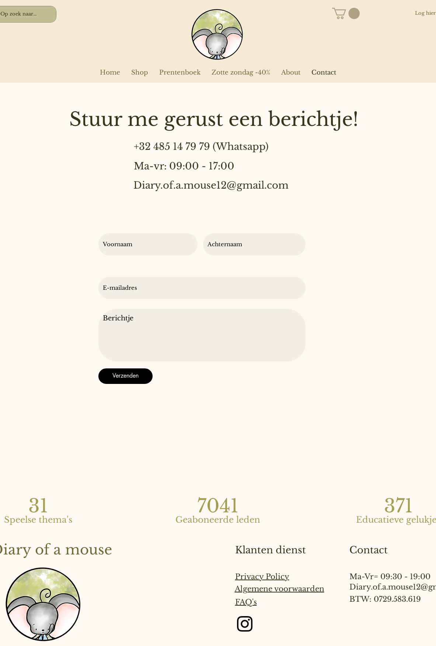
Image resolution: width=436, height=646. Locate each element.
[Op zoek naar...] (20, 14)
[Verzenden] (125, 376)
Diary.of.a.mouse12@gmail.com (211, 185)
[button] (346, 13)
